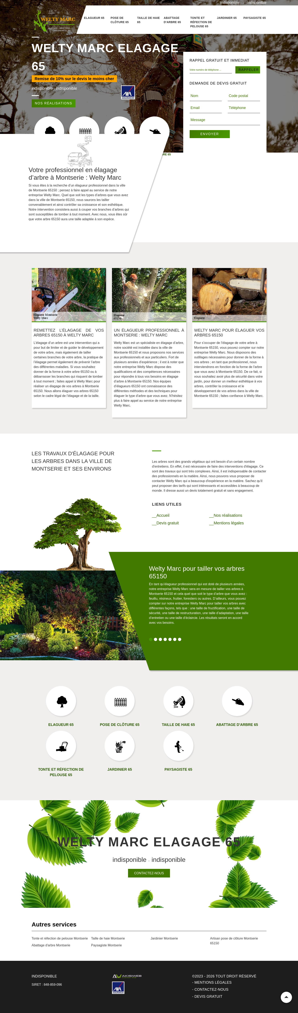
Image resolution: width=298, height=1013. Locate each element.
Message (198, 120)
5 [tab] (170, 639)
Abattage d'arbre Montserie (51, 945)
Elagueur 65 (94, 17)
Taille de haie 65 (148, 20)
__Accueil (161, 515)
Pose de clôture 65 (120, 20)
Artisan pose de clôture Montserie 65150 (234, 941)
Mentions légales (213, 982)
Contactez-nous (149, 873)
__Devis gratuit (165, 523)
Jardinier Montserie (164, 938)
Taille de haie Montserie (108, 938)
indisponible (229, 3)
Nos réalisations (53, 103)
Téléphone (237, 108)
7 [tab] (179, 639)
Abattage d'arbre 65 (172, 20)
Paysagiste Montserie (106, 945)
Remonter (286, 997)
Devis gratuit (208, 997)
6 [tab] (174, 639)
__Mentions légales (226, 523)
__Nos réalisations (225, 515)
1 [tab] (150, 639)
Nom (194, 96)
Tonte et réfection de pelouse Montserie (60, 938)
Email (195, 108)
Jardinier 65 (227, 17)
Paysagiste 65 (254, 17)
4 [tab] (165, 639)
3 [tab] (160, 639)
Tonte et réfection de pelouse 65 (201, 22)
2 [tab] (155, 639)
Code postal (238, 96)
